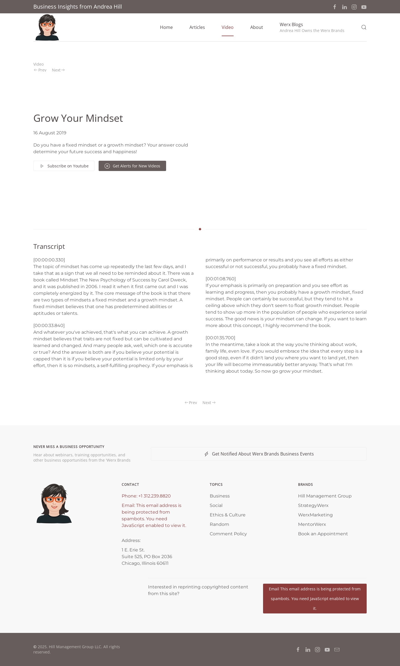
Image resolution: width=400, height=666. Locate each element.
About (256, 27)
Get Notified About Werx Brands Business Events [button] (259, 454)
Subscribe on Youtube (64, 166)
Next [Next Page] (58, 70)
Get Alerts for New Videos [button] (132, 166)
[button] (312, 27)
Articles (197, 27)
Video (228, 27)
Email (315, 598)
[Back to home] (47, 27)
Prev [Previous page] (40, 70)
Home (166, 27)
